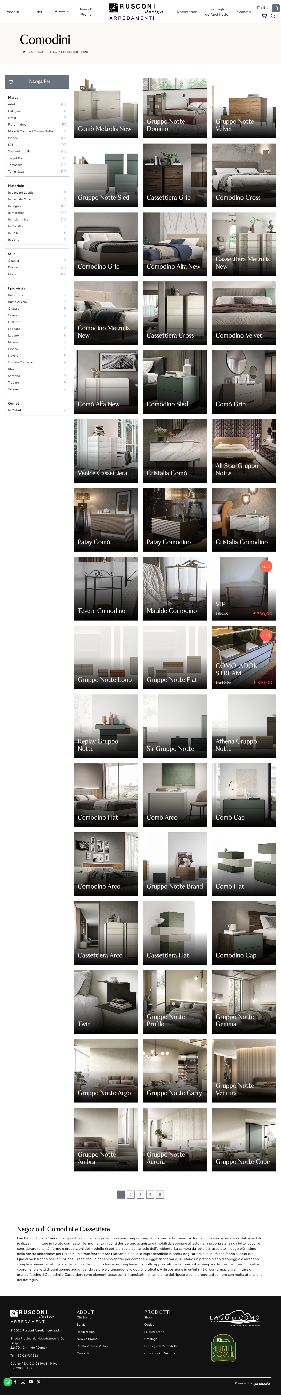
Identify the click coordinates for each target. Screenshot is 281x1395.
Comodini (80, 52)
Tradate (13, 382)
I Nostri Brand (154, 1332)
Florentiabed (17, 124)
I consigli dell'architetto (216, 11)
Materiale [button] (16, 185)
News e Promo (87, 1339)
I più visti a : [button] (18, 288)
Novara (13, 356)
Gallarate (14, 322)
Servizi (81, 1324)
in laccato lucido (21, 192)
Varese (13, 389)
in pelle (13, 233)
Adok (12, 104)
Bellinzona (15, 295)
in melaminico (18, 219)
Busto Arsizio (17, 302)
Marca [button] (13, 97)
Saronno (14, 376)
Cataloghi (151, 1339)
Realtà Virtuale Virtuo (92, 1346)
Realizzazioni (187, 12)
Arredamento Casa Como (50, 52)
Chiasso (13, 308)
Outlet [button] (13, 403)
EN (265, 7)
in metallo (15, 226)
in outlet (14, 410)
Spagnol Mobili (19, 151)
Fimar (12, 118)
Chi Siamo (84, 1317)
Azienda (61, 11)
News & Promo (86, 11)
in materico (16, 213)
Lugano (13, 335)
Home (24, 52)
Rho (11, 369)
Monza (13, 349)
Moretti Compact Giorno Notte (30, 131)
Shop (148, 1317)
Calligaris (14, 111)
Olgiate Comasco (20, 362)
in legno (14, 206)
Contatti (244, 12)
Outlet (36, 12)
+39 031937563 (27, 1355)
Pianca (13, 138)
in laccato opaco (21, 199)
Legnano (14, 329)
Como (12, 315)
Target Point (17, 158)
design (13, 267)
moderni (14, 274)
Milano (13, 342)
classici (13, 261)
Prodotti (12, 12)
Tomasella (15, 165)
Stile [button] (12, 254)
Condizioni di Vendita (159, 1353)
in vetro (13, 240)
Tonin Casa (16, 171)
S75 (10, 145)
